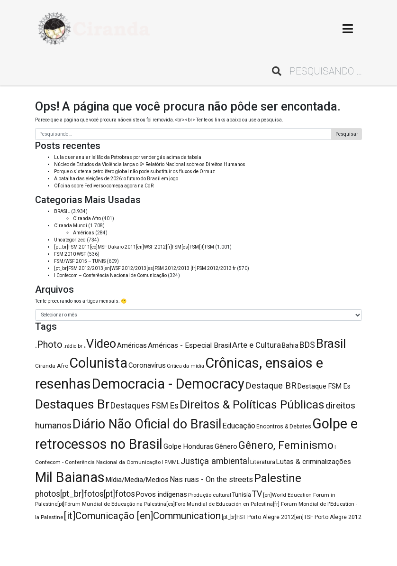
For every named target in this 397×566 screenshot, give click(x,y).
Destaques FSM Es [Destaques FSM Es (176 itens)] (144, 405)
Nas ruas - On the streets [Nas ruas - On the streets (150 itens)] (211, 479)
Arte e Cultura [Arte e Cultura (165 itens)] (256, 345)
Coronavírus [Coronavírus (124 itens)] (147, 365)
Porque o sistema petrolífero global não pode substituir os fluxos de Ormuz (134, 171)
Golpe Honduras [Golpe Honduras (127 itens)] (188, 446)
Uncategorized (70, 239)
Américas (83, 232)
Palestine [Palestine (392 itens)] (277, 478)
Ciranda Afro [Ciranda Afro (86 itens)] (51, 365)
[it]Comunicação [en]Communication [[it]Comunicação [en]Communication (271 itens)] (142, 515)
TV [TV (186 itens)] (257, 494)
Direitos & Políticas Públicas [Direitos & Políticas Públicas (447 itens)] (252, 404)
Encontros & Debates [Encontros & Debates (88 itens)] (283, 426)
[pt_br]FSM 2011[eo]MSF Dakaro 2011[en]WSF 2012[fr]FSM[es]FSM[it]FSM (134, 247)
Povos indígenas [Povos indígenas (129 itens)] (161, 494)
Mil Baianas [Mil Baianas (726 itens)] (70, 477)
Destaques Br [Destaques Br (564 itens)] (72, 404)
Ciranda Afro (87, 218)
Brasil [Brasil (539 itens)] (331, 343)
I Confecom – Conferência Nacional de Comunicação (110, 275)
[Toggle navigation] (347, 28)
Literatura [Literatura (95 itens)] (262, 461)
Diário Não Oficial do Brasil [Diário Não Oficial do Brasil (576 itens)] (146, 424)
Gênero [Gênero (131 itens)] (226, 446)
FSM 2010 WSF (70, 254)
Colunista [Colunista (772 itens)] (98, 363)
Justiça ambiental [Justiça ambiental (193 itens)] (214, 461)
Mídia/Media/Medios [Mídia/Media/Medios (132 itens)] (137, 479)
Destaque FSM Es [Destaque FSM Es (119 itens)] (324, 386)
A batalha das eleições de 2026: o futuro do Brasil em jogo (116, 178)
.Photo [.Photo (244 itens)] (49, 344)
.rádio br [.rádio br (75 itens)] (72, 346)
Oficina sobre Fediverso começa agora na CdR (103, 185)
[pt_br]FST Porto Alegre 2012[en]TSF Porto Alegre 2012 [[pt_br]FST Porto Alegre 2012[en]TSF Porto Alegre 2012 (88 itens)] (291, 517)
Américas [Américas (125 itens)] (132, 345)
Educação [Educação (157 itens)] (238, 425)
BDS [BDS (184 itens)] (307, 345)
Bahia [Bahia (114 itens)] (290, 345)
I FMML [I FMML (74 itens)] (171, 462)
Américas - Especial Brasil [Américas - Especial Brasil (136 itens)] (189, 345)
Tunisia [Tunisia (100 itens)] (241, 494)
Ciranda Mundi (70, 225)
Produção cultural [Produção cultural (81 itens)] (209, 495)
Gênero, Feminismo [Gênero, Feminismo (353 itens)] (286, 445)
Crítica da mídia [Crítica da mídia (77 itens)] (185, 366)
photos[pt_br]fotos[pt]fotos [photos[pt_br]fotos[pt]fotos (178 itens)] (85, 494)
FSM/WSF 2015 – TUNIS (80, 261)
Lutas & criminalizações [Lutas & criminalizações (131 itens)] (313, 461)
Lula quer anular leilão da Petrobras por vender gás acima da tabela (127, 157)
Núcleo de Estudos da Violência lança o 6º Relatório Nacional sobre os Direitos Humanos (149, 164)
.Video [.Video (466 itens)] (99, 344)
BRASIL (62, 211)
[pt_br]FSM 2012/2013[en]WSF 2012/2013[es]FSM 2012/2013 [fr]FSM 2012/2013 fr (145, 268)
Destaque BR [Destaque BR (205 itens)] (271, 385)
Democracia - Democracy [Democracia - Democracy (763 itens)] (168, 384)
